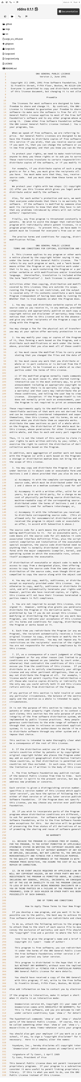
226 (4, 740)
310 (4, 989)
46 (5, 207)
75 (5, 293)
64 (5, 260)
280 (4, 900)
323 (4, 1027)
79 (5, 304)
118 (4, 420)
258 (4, 835)
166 (4, 562)
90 (5, 337)
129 (4, 453)
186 (4, 621)
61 (5, 251)
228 (4, 746)
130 (4, 455)
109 (4, 393)
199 (4, 660)
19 (5, 127)
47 (5, 210)
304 (4, 971)
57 (5, 239)
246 (4, 799)
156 (4, 533)
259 (4, 838)
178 (4, 598)
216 (4, 710)
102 (4, 373)
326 (4, 1036)
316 (4, 1007)
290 (4, 930)
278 (4, 894)
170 (4, 574)
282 (4, 906)
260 (4, 841)
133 (4, 464)
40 (5, 189)
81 (5, 310)
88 (5, 331)
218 (4, 716)
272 (4, 876)
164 (4, 556)
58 (5, 242)
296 (4, 947)
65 (5, 263)
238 (4, 775)
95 (5, 352)
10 (5, 100)
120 (4, 426)
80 (5, 307)
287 (4, 921)
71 (5, 281)
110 (4, 396)
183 (4, 613)
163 (4, 553)
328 (4, 1042)
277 (4, 891)
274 (4, 882)
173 (4, 583)
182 (4, 610)
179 (4, 601)
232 (4, 758)
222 (4, 728)
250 (4, 811)
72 (5, 284)
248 (4, 805)
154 (4, 527)
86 (5, 325)
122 (4, 432)
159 (4, 541)
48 (5, 213)
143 (4, 494)
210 (4, 693)
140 (4, 485)
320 (4, 1018)
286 (4, 918)
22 (5, 135)
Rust (75, 2)
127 (4, 447)
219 (4, 719)
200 (4, 663)
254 (4, 823)
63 (5, 257)
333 (4, 1057)
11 (5, 103)
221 (4, 725)
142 (4, 491)
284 (4, 912)
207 (4, 684)
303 (4, 968)
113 (4, 405)
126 (4, 444)
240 (4, 781)
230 (4, 752)
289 (4, 927)
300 (4, 959)
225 (4, 737)
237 (4, 773)
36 (5, 177)
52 (5, 224)
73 (5, 287)
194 (4, 645)
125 (4, 441)
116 (4, 414)
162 (4, 550)
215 (4, 707)
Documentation (68, 11)
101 (4, 370)
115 (4, 411)
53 (5, 227)
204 (4, 675)
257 (4, 832)
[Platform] (12, 2)
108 (4, 390)
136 (4, 473)
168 (4, 568)
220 (4, 722)
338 (4, 1072)
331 (4, 1051)
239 (4, 778)
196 (4, 651)
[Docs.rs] (2, 2)
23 (5, 139)
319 (4, 1016)
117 (4, 417)
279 (4, 897)
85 (5, 322)
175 (4, 589)
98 (5, 361)
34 (5, 171)
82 (5, 313)
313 (4, 998)
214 (4, 704)
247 (4, 802)
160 (4, 544)
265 (4, 855)
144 (4, 497)
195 (4, 648)
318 (4, 1013)
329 (4, 1045)
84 (5, 319)
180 (4, 604)
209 (4, 690)
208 (4, 687)
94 (5, 349)
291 (4, 932)
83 (5, 316)
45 (5, 204)
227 (4, 743)
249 (4, 808)
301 (4, 962)
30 (5, 159)
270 (4, 870)
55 (5, 233)
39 (5, 186)
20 (5, 130)
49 (5, 216)
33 (5, 168)
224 (4, 734)
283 (4, 909)
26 (5, 147)
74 (5, 290)
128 (4, 450)
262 (4, 847)
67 (5, 269)
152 (4, 521)
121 (4, 429)
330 (4, 1048)
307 (4, 980)
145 (4, 500)
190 (4, 633)
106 (4, 384)
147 (4, 506)
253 (4, 820)
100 (4, 367)
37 (5, 180)
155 (4, 530)
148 (4, 509)
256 (4, 829)
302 (4, 965)
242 (4, 787)
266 (4, 859)
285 (4, 915)
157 (4, 535)
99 (5, 364)
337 (4, 1069)
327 (4, 1039)
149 (4, 512)
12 (5, 106)
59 (5, 245)
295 (4, 944)
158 (4, 539)
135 (4, 470)
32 (5, 165)
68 (5, 272)
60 (5, 248)
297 (4, 950)
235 (4, 767)
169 (4, 571)
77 (5, 299)
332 (4, 1054)
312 (4, 995)
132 (4, 462)
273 (4, 879)
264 (4, 853)
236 (4, 770)
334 (4, 1060)
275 (4, 885)
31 (5, 162)
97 (5, 358)
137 (4, 476)
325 (4, 1033)
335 (4, 1063)
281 (4, 903)
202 (4, 669)
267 (4, 861)
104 (4, 378)
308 (4, 983)
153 (4, 524)
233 (4, 761)
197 (4, 654)
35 (5, 174)
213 (4, 701)
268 (4, 864)
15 (5, 115)
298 (4, 953)
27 (5, 150)
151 (4, 518)
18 (5, 124)
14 (5, 112)
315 (4, 1004)
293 (4, 939)
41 (5, 192)
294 (4, 941)
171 (4, 577)
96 (5, 355)
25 (5, 144)
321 (4, 1021)
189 (4, 630)
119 (4, 423)
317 (4, 1010)
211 (4, 696)
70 (5, 278)
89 (5, 334)
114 (4, 408)
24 (5, 142)
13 (5, 109)
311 (4, 992)
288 (4, 924)
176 (4, 592)
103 (4, 376)
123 (4, 435)
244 (4, 793)
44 (5, 201)
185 (4, 619)
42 (5, 195)
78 (5, 301)
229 (4, 749)
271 (4, 873)
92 (5, 343)
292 (4, 936)
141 (4, 488)
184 (4, 616)
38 (5, 183)
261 (4, 844)
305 (4, 974)
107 (4, 387)
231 (4, 755)
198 (4, 657)
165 (4, 559)
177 (4, 595)
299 (4, 956)
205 (4, 678)
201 (4, 666)
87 (5, 328)
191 (4, 636)
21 (5, 133)
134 (4, 467)
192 (4, 639)
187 (4, 624)
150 (4, 515)
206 (4, 681)
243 (4, 790)
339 (4, 1075)
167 (4, 565)
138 (4, 479)
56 (5, 236)
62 (5, 254)
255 (4, 826)
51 (5, 221)
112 (4, 402)
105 (4, 381)
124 (4, 438)
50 (5, 219)
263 (4, 850)
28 (5, 153)
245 (4, 796)
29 (5, 156)
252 (4, 817)
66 (5, 266)
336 (4, 1066)
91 (5, 340)
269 (4, 867)
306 (4, 977)
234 (4, 764)
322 (4, 1024)
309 (4, 986)
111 (4, 399)
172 (4, 580)
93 (5, 346)
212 (4, 698)
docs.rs (66, 2)
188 (4, 627)
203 (4, 672)
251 (4, 814)
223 (4, 731)
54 (5, 230)
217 (4, 713)
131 (4, 458)
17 (5, 121)
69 (5, 275)
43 (5, 198)
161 (4, 547)
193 (4, 642)
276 (4, 888)
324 (4, 1030)
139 (4, 482)
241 (4, 784)
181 (4, 607)
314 (4, 1001)
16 (5, 118)
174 (4, 586)
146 (4, 503)
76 (5, 296)
